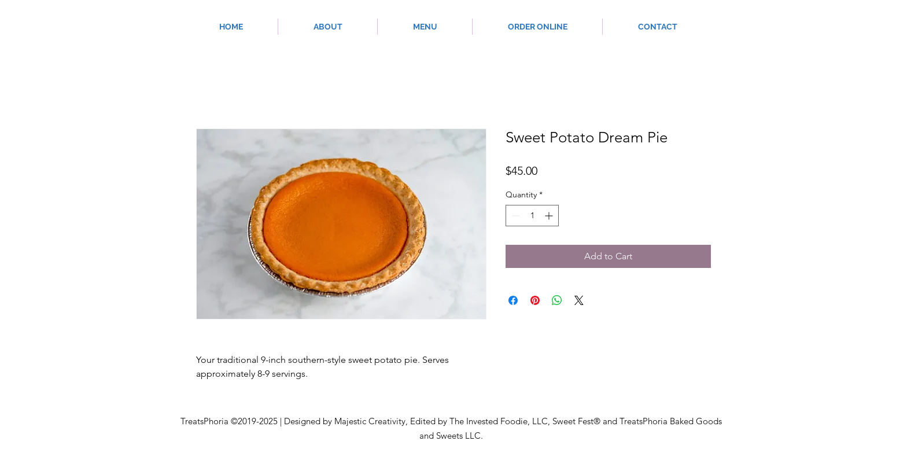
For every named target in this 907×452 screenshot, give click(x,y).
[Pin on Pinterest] (535, 300)
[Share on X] (579, 300)
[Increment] (550, 215)
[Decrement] (514, 215)
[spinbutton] (532, 215)
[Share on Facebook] (513, 300)
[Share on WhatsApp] (557, 300)
